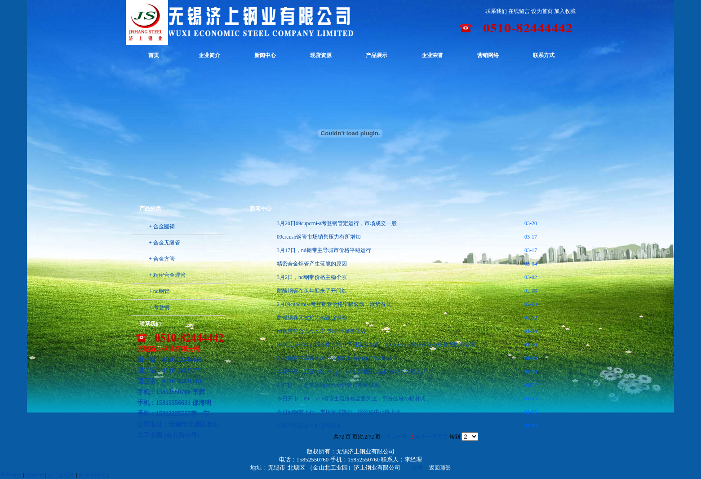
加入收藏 (565, 11)
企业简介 (209, 55)
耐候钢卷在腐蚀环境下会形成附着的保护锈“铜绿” (336, 358)
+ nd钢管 (159, 291)
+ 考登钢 (159, 307)
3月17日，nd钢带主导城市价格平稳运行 (324, 250)
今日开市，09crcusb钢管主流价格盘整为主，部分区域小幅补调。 (354, 398)
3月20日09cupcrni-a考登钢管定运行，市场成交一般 (337, 223)
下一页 (429, 437)
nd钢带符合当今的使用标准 (309, 425)
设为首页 (542, 11)
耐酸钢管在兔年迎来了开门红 (312, 291)
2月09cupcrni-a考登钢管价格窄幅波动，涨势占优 (334, 304)
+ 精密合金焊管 (167, 275)
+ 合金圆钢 (162, 226)
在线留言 (519, 11)
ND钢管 (34, 475)
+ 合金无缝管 (164, 243)
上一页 (399, 437)
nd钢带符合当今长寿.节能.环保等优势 (321, 331)
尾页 (442, 437)
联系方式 (544, 55)
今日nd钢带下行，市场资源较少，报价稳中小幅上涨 (339, 412)
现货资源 (321, 55)
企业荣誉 (432, 55)
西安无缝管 (92, 475)
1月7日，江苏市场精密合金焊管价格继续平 (328, 385)
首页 (153, 55)
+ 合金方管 (162, 259)
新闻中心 (265, 55)
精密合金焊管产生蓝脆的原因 (312, 264)
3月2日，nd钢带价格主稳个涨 (312, 277)
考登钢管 (11, 475)
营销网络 (488, 55)
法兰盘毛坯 (61, 475)
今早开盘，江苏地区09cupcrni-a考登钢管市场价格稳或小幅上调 (351, 371)
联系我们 (496, 11)
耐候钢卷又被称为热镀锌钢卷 (312, 318)
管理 (417, 468)
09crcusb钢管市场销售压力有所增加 (319, 237)
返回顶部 (440, 468)
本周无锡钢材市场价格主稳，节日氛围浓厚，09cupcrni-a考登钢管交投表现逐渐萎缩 (376, 345)
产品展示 (376, 55)
